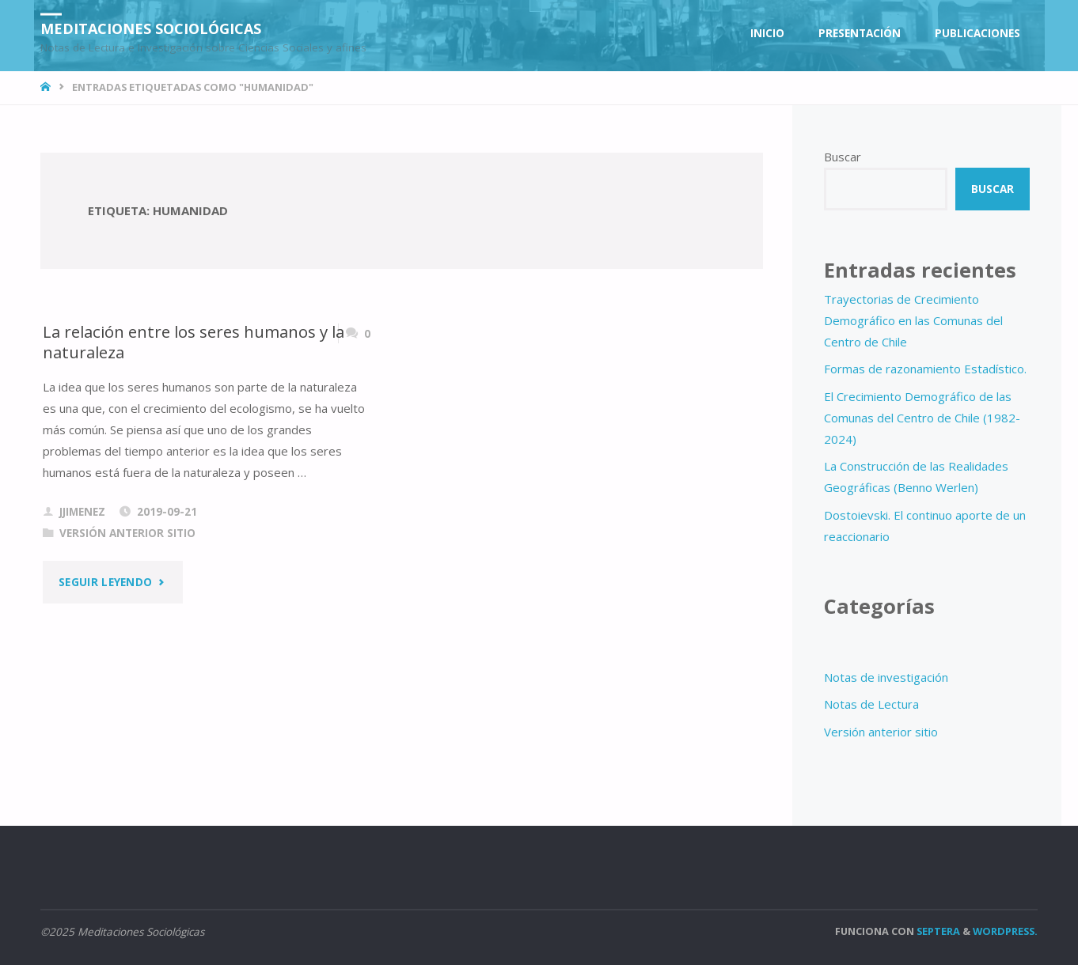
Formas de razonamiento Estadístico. (925, 369)
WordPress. (1005, 931)
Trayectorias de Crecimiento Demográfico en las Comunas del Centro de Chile (913, 320)
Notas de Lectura (871, 704)
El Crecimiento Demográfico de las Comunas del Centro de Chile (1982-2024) (922, 417)
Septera (937, 931)
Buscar (842, 157)
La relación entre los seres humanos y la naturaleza (193, 342)
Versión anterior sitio (127, 533)
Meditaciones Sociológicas (150, 27)
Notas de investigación (886, 677)
